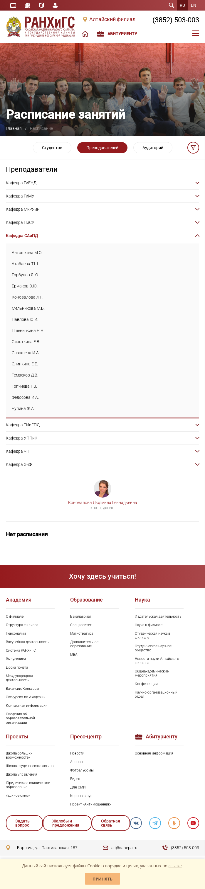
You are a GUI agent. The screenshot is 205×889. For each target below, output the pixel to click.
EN (193, 5)
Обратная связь (110, 823)
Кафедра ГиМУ (20, 196)
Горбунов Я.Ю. (25, 275)
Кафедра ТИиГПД (23, 425)
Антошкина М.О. (27, 252)
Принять (102, 879)
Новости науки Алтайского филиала (157, 661)
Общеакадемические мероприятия (152, 673)
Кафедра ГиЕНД (21, 182)
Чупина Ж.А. (23, 408)
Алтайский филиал (112, 19)
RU (182, 5)
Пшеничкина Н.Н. (28, 330)
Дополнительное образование (84, 644)
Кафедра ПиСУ (20, 222)
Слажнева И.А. (26, 352)
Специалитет (81, 625)
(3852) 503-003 (175, 19)
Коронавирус (81, 796)
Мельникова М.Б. (28, 308)
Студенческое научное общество (153, 648)
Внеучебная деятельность (27, 642)
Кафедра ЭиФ (19, 464)
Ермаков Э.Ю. (25, 286)
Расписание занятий (13, 5)
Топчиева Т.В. (24, 386)
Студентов (52, 147)
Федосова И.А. (25, 397)
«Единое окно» (18, 795)
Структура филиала (22, 625)
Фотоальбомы (82, 770)
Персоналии (16, 633)
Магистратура (81, 633)
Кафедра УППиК (21, 438)
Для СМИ (78, 787)
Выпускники (16, 659)
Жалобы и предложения (65, 823)
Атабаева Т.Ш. (25, 263)
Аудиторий (152, 147)
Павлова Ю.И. (25, 319)
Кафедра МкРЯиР (23, 209)
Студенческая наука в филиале (152, 635)
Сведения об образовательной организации (20, 718)
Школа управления (21, 774)
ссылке (175, 865)
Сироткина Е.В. (26, 341)
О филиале (14, 616)
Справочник (41, 5)
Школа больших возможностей (19, 755)
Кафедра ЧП (17, 451)
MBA (74, 655)
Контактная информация (27, 706)
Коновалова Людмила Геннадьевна (102, 502)
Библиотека (28, 5)
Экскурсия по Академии (26, 697)
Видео (75, 779)
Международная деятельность (19, 678)
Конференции (146, 684)
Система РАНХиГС (21, 650)
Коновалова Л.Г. (27, 297)
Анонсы (76, 762)
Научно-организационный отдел (156, 694)
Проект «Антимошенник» (90, 804)
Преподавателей (102, 147)
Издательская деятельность (158, 616)
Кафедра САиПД (22, 235)
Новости (77, 753)
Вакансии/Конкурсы (22, 689)
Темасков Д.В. (25, 375)
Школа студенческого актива (29, 766)
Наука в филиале (148, 625)
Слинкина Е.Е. (25, 364)
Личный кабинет (55, 5)
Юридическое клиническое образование (28, 785)
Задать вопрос (22, 823)
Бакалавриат (80, 616)
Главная (14, 128)
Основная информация (154, 753)
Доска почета (17, 667)
